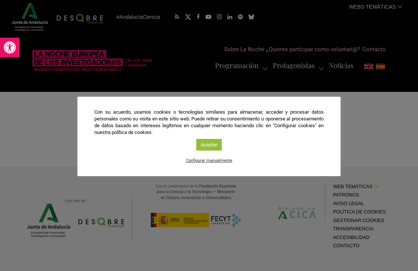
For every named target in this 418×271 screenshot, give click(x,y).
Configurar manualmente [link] (209, 160)
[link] (10, 47)
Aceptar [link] (209, 145)
